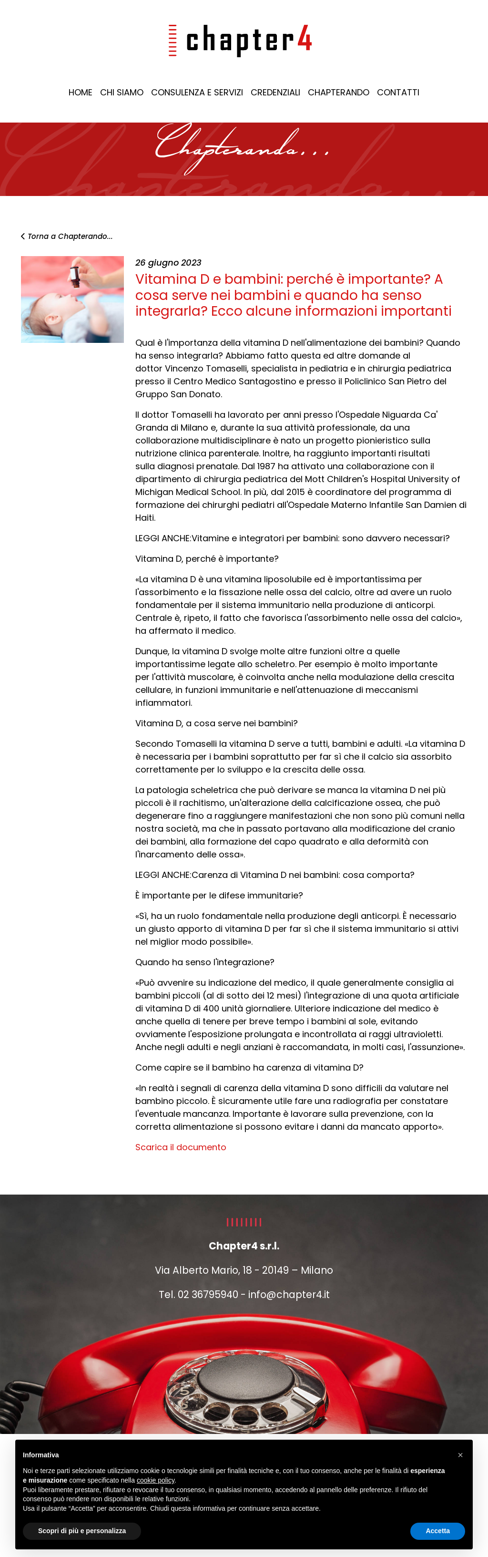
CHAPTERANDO (338, 92)
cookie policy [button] (155, 1480)
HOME (80, 92)
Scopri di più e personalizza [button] (82, 1531)
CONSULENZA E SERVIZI (197, 92)
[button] (460, 1455)
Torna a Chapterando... (67, 236)
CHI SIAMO (121, 92)
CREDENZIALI (275, 92)
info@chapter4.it (289, 1294)
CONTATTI (398, 92)
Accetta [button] (438, 1531)
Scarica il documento (180, 1147)
